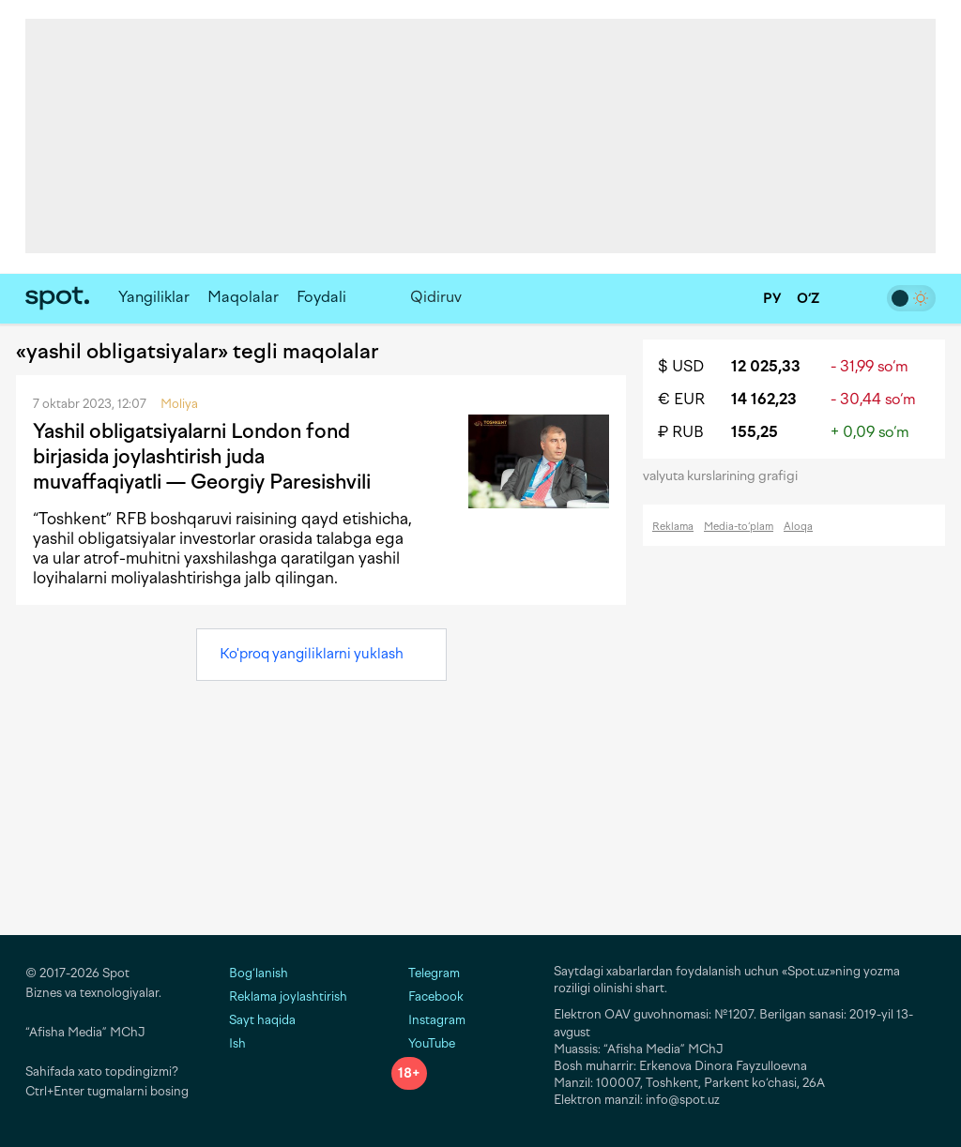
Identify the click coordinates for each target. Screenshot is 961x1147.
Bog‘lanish (258, 973)
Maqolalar (243, 297)
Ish (237, 1043)
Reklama (673, 527)
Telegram (425, 973)
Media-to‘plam (738, 527)
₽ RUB (681, 432)
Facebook (427, 996)
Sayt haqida (262, 1020)
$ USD (681, 366)
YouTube (423, 1043)
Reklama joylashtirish (288, 996)
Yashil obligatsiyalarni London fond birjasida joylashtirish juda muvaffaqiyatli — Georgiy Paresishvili (202, 456)
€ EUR (681, 399)
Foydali (321, 297)
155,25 (754, 432)
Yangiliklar (154, 297)
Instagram (428, 1020)
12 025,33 (766, 366)
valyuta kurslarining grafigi (726, 476)
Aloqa (798, 527)
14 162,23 (764, 399)
